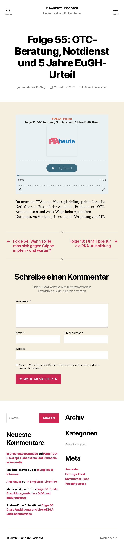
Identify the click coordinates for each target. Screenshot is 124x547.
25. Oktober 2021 (64, 87)
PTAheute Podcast (62, 8)
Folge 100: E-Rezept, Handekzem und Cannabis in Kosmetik (31, 458)
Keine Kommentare (95, 87)
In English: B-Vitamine (42, 481)
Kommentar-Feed (77, 479)
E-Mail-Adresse (73, 333)
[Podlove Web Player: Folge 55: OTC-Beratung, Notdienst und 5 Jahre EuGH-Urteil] (62, 154)
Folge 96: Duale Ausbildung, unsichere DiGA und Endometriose (32, 493)
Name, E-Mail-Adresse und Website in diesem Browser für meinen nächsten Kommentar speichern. (59, 367)
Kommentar (23, 301)
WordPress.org (75, 483)
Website (20, 348)
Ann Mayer (13, 481)
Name (20, 333)
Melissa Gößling (36, 87)
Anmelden (72, 469)
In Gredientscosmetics (22, 453)
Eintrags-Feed (75, 474)
